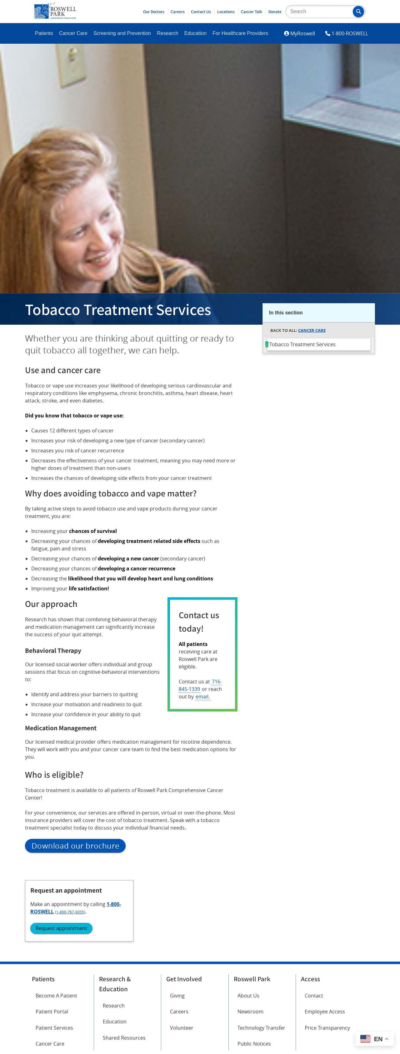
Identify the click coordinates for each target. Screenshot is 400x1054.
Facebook (47, 1000)
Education (195, 33)
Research (167, 33)
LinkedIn (45, 1035)
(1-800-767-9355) (307, 395)
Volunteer (181, 956)
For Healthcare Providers (240, 33)
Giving (177, 924)
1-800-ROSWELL (350, 33)
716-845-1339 (200, 685)
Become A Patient (56, 924)
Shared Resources (124, 966)
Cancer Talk (251, 11)
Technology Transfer (261, 956)
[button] (358, 11)
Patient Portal (52, 940)
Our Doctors (153, 11)
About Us (248, 924)
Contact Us (201, 11)
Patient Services (54, 956)
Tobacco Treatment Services (302, 344)
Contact (314, 924)
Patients (44, 33)
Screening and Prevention (122, 33)
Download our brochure (75, 846)
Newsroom (250, 940)
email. (203, 696)
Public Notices (254, 972)
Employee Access (325, 940)
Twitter (107, 1000)
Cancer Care (73, 33)
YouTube (109, 1017)
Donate (275, 11)
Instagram (48, 1017)
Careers (178, 11)
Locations (226, 11)
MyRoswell (302, 33)
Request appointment (299, 411)
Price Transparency (327, 956)
